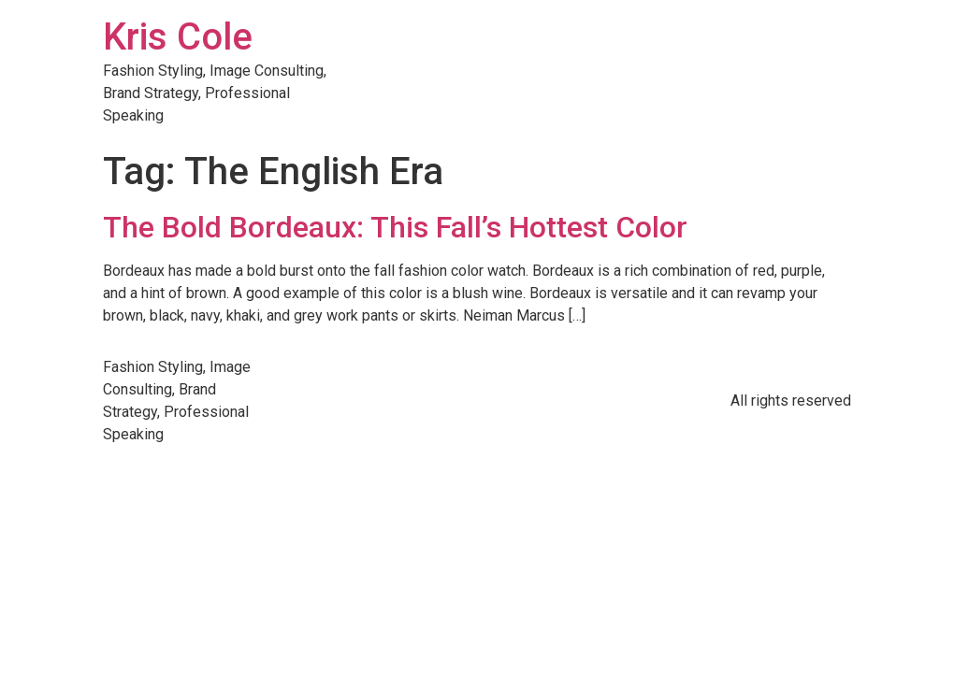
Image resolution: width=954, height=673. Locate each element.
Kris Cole (178, 37)
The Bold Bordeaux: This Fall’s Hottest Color (395, 227)
